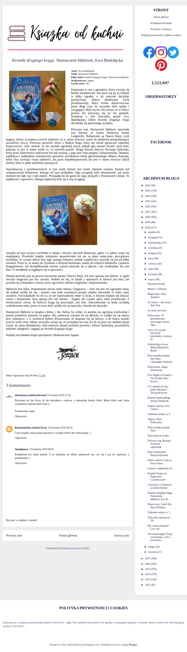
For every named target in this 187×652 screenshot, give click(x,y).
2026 (148, 185)
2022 (148, 206)
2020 (148, 217)
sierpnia (152, 253)
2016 (148, 563)
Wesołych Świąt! (156, 284)
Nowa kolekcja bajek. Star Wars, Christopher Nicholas (160, 358)
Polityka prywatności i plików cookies (161, 35)
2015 (148, 569)
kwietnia (153, 274)
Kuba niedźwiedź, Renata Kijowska (158, 454)
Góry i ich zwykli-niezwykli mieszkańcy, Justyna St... (159, 335)
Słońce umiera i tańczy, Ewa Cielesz (160, 462)
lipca (151, 258)
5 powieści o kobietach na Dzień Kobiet (159, 486)
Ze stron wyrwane (157, 310)
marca (151, 279)
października (155, 242)
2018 (148, 227)
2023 (148, 201)
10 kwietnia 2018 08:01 (41, 449)
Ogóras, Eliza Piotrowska (155, 421)
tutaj (68, 622)
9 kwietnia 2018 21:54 (59, 395)
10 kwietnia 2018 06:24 (60, 427)
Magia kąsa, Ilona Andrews (157, 296)
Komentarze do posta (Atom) (74, 548)
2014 (148, 574)
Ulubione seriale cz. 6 (159, 414)
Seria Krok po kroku (158, 435)
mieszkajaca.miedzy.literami (30, 395)
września (153, 247)
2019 (148, 222)
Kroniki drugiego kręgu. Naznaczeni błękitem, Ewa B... (160, 496)
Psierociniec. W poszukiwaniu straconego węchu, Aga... (159, 320)
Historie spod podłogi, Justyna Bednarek (159, 399)
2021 (148, 211)
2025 (148, 190)
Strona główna (68, 535)
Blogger (133, 644)
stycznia (152, 552)
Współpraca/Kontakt (161, 23)
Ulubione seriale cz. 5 (159, 512)
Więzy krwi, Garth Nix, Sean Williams (160, 506)
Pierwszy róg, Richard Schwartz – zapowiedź (159, 443)
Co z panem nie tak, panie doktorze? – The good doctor (158, 389)
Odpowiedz (21, 416)
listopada (153, 237)
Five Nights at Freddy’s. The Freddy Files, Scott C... (160, 378)
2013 (148, 579)
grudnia (152, 232)
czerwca (152, 263)
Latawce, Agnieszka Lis (160, 468)
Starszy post (121, 535)
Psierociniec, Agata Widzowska (158, 369)
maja (151, 268)
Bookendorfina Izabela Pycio (31, 427)
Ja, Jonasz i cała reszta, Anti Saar (159, 304)
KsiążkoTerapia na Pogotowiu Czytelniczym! (157, 476)
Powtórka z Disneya (161, 29)
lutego (151, 546)
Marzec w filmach (157, 289)
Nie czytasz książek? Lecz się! (158, 527)
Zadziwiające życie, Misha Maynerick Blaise (158, 347)
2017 (148, 558)
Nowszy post (14, 535)
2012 (148, 584)
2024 (148, 196)
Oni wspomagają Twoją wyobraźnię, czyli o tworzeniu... (160, 537)
